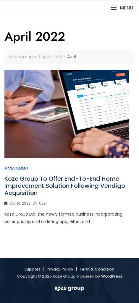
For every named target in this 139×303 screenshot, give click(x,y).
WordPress (111, 276)
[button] (121, 8)
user (43, 203)
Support (32, 269)
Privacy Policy (59, 269)
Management (16, 168)
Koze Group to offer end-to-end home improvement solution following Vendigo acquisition (64, 186)
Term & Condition (97, 269)
